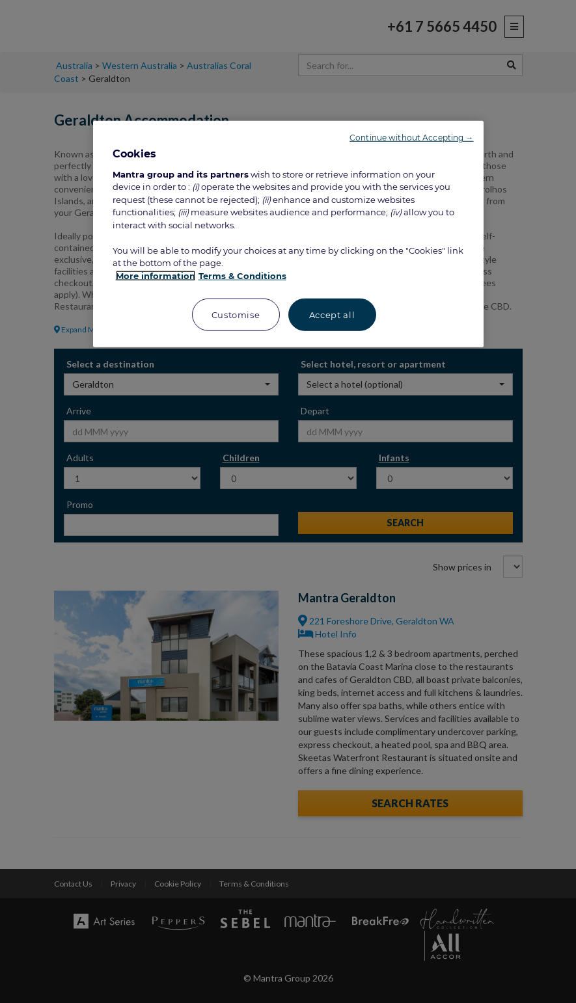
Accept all (332, 315)
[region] (288, 234)
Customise (236, 315)
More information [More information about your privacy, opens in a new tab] (155, 276)
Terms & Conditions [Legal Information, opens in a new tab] (242, 276)
